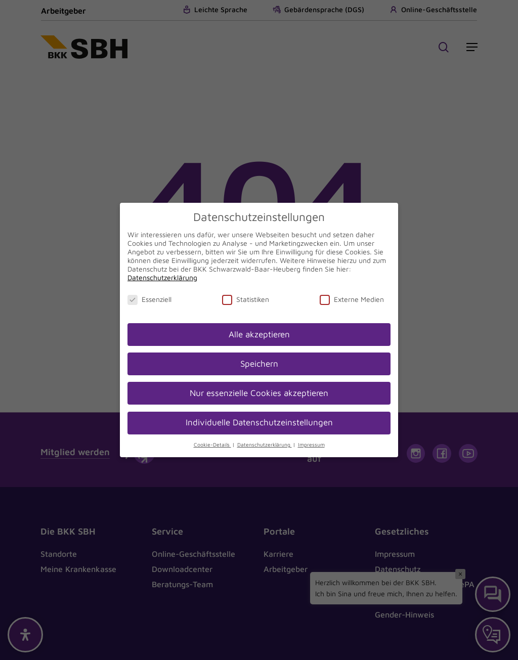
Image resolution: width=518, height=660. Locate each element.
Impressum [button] (311, 445)
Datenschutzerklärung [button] (264, 445)
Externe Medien (352, 299)
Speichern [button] (259, 364)
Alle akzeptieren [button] (259, 334)
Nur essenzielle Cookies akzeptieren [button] (259, 393)
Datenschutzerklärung (162, 277)
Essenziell (149, 299)
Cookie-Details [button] (212, 445)
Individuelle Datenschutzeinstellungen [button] (259, 422)
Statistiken (245, 299)
